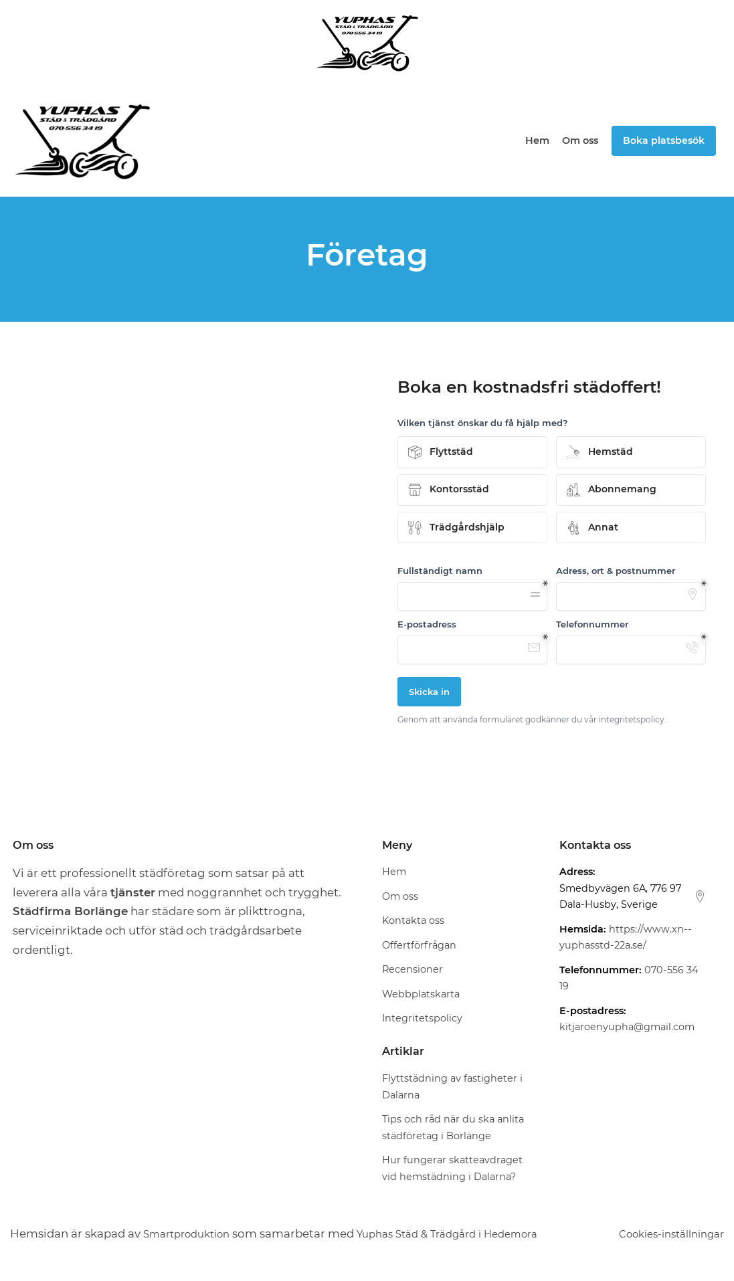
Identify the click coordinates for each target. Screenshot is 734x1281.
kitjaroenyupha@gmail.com (627, 1027)
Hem (538, 140)
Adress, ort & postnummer (615, 570)
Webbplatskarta (421, 994)
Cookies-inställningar (664, 1233)
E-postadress (426, 624)
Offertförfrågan (419, 945)
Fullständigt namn (439, 570)
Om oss (581, 140)
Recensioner (412, 970)
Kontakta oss (413, 921)
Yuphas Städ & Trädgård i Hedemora (470, 1233)
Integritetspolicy (422, 1019)
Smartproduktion (192, 1233)
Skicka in (429, 691)
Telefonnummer (592, 624)
